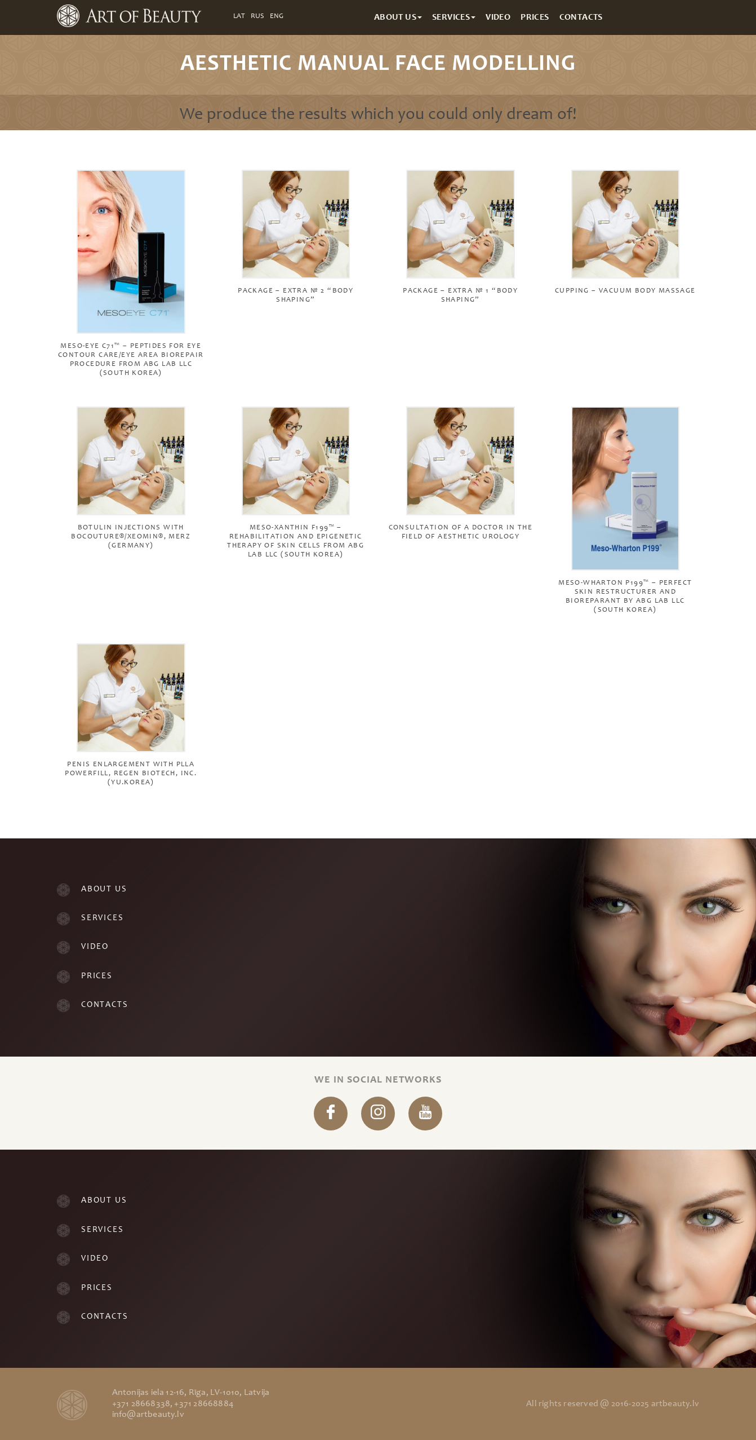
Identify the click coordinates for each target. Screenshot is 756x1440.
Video (95, 947)
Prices (97, 976)
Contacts (104, 1005)
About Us (104, 889)
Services (102, 918)
